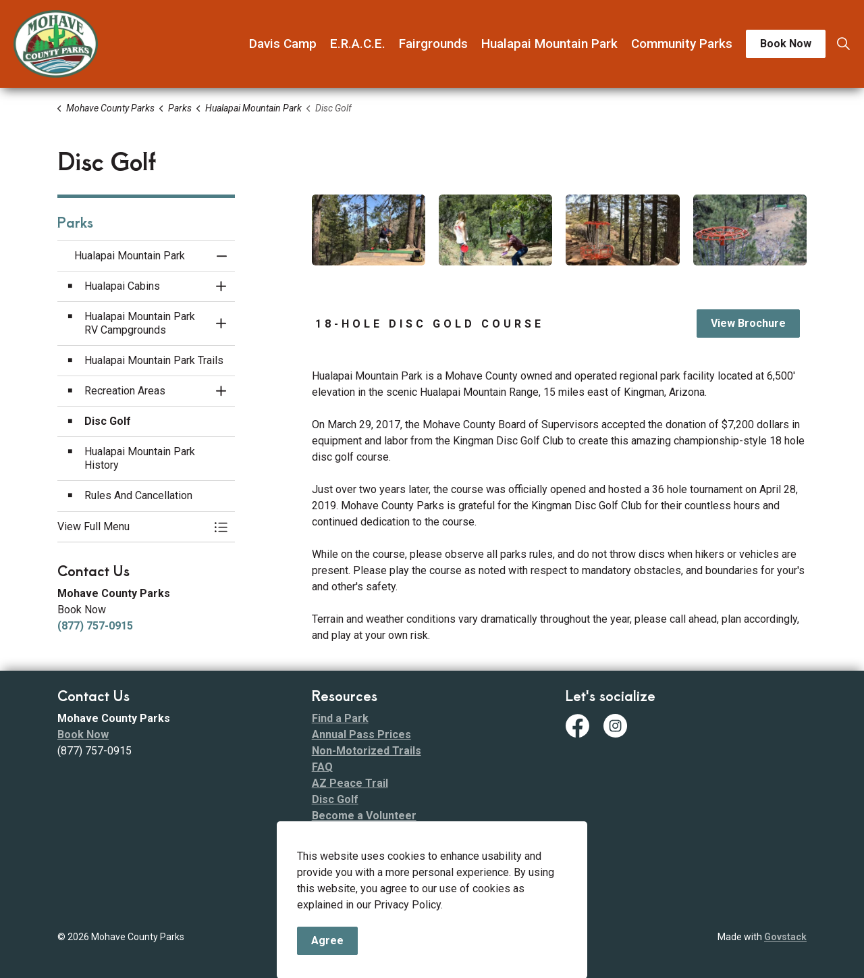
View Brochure (748, 323)
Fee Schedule (346, 864)
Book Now (786, 43)
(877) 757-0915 (95, 625)
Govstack (785, 936)
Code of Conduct (355, 831)
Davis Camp (283, 43)
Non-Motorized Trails (366, 750)
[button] (368, 230)
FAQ (322, 767)
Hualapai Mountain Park (549, 43)
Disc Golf (335, 799)
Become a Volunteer (364, 815)
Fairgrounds (433, 43)
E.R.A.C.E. (357, 43)
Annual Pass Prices (361, 734)
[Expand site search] (843, 44)
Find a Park (340, 718)
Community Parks (681, 43)
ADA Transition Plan (363, 848)
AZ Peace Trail (350, 783)
